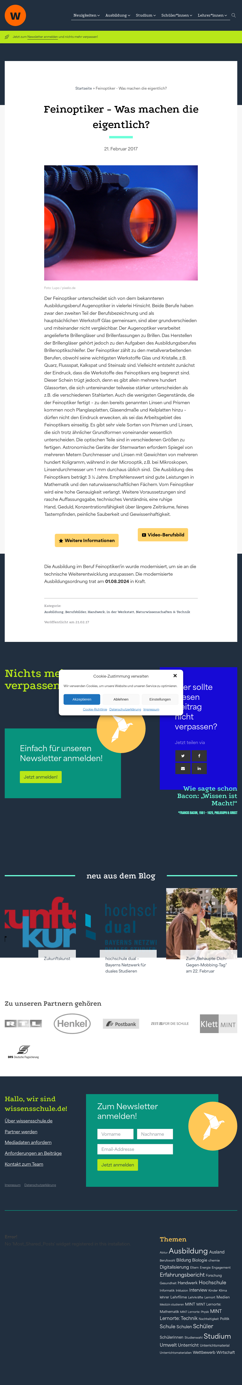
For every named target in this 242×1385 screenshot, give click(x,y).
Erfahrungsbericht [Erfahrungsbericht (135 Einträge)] (182, 1275)
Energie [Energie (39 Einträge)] (205, 1267)
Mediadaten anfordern (28, 1142)
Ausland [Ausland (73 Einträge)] (217, 1252)
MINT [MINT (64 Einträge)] (190, 1304)
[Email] (182, 768)
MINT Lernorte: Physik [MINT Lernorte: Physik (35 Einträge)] (194, 1311)
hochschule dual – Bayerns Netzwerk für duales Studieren (125, 964)
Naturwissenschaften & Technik (163, 612)
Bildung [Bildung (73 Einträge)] (183, 1260)
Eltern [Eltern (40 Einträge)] (194, 1267)
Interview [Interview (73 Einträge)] (198, 1290)
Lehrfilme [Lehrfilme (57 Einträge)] (178, 1297)
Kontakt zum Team (24, 1164)
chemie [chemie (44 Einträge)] (214, 1260)
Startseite (83, 88)
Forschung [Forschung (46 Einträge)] (214, 1275)
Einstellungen (160, 699)
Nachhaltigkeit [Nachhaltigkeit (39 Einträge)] (209, 1319)
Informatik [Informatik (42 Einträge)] (167, 1290)
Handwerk (96, 612)
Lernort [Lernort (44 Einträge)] (209, 1297)
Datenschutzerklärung (125, 709)
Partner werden (21, 1131)
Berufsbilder (75, 612)
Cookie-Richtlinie (95, 709)
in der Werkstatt (120, 612)
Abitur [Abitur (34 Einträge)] (164, 1252)
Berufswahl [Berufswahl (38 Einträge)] (167, 1260)
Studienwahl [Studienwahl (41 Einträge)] (194, 1337)
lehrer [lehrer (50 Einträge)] (164, 1297)
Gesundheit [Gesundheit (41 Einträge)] (168, 1283)
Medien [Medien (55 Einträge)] (223, 1297)
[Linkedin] (199, 768)
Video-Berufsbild (166, 534)
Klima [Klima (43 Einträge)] (223, 1290)
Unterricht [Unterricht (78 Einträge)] (188, 1345)
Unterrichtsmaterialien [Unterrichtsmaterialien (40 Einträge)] (176, 1352)
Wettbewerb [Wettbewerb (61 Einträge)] (204, 1352)
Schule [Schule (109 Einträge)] (167, 1326)
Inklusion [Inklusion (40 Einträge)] (182, 1290)
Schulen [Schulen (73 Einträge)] (184, 1326)
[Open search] (233, 15)
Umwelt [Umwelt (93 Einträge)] (168, 1345)
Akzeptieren (82, 699)
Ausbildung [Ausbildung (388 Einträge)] (188, 1251)
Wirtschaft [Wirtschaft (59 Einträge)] (225, 1352)
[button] (175, 676)
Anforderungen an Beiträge (33, 1153)
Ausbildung (54, 612)
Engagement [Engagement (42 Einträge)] (221, 1267)
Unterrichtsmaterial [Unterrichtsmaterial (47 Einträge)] (214, 1345)
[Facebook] (199, 756)
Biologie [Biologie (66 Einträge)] (199, 1260)
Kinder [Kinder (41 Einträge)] (213, 1290)
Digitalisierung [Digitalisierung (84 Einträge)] (174, 1267)
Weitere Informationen (90, 540)
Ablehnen (120, 699)
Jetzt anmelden (117, 1164)
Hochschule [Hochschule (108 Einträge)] (212, 1282)
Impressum (151, 709)
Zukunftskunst (57, 958)
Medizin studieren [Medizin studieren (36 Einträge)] (172, 1304)
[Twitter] (182, 756)
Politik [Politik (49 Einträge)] (224, 1319)
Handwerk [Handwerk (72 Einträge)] (188, 1282)
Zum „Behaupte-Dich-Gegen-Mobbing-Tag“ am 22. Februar (206, 964)
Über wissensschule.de (28, 1120)
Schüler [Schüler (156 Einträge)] (203, 1326)
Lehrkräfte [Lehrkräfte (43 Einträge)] (195, 1297)
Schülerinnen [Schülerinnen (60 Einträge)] (171, 1337)
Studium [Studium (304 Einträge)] (217, 1336)
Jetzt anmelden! (41, 777)
